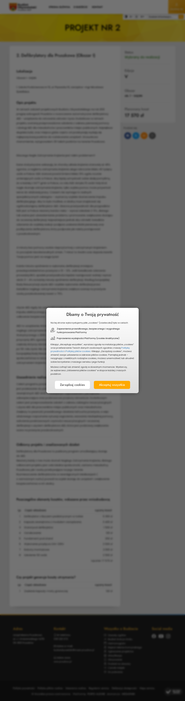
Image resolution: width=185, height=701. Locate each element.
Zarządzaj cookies (73, 384)
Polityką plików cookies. (78, 351)
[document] (92, 350)
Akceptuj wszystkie (111, 384)
